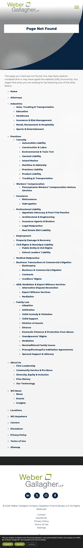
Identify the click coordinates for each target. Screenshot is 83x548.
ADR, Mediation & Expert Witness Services (40, 284)
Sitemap (15, 447)
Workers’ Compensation (30, 184)
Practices (15, 136)
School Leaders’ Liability (36, 252)
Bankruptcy (29, 265)
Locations (16, 410)
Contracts (27, 274)
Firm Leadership (25, 366)
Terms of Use (18, 441)
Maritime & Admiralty (34, 165)
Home (13, 91)
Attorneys (16, 97)
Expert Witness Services (36, 292)
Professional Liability (28, 209)
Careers (15, 422)
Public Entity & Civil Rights (37, 248)
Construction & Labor (34, 147)
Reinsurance (29, 199)
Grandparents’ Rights (34, 336)
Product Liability (31, 174)
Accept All (8, 544)
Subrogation (29, 203)
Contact (41, 514)
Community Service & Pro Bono (34, 370)
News (19, 394)
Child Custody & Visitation (37, 314)
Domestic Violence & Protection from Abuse (48, 332)
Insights (21, 403)
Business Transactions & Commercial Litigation (43, 262)
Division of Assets (32, 323)
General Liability (31, 156)
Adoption (27, 305)
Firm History (23, 379)
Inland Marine (30, 160)
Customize (31, 544)
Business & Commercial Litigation (41, 270)
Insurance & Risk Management (34, 120)
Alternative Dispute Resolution (40, 288)
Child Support (30, 318)
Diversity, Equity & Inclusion (32, 374)
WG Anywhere (18, 416)
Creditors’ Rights (32, 279)
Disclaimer (16, 429)
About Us (15, 362)
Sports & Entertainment (30, 129)
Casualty (21, 139)
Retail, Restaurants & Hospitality (35, 124)
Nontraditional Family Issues (38, 345)
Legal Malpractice (32, 226)
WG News (16, 391)
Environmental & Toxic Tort (38, 152)
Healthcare (22, 116)
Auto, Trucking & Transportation (35, 107)
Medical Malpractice (27, 258)
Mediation (28, 296)
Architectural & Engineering (38, 217)
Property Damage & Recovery (33, 240)
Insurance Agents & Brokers (38, 221)
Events (20, 398)
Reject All (20, 544)
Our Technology (25, 383)
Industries (16, 104)
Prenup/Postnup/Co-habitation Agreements (47, 349)
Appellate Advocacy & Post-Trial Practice (45, 212)
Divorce (26, 327)
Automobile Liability (34, 143)
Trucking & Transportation (37, 178)
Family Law (22, 302)
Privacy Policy (18, 435)
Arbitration (28, 310)
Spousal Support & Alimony (38, 354)
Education (22, 111)
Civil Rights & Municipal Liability (34, 244)
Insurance (22, 196)
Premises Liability (32, 169)
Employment (23, 236)
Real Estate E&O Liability (36, 230)
